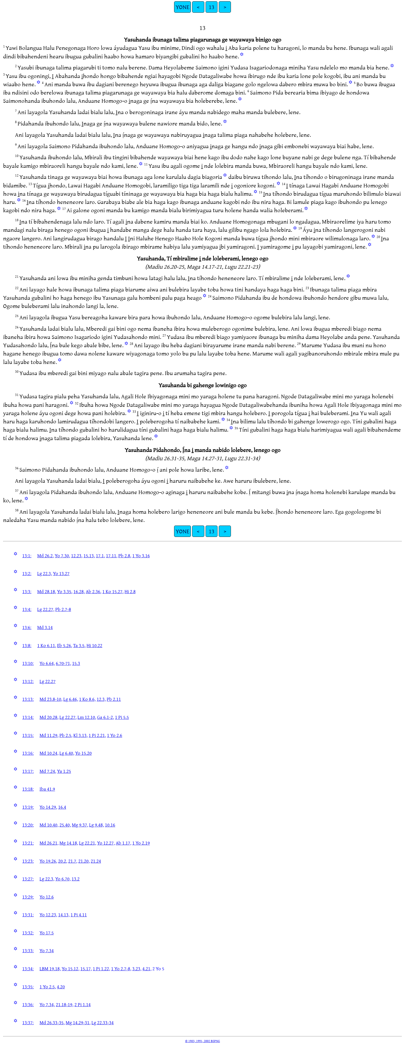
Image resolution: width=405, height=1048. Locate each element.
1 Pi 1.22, (101, 968)
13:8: (26, 645)
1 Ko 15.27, (112, 591)
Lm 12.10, (86, 717)
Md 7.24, (48, 771)
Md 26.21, (49, 842)
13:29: (28, 896)
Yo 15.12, (70, 968)
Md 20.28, (49, 717)
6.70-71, (63, 663)
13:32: (28, 932)
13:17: (28, 771)
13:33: (28, 950)
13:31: (28, 914)
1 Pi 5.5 (122, 717)
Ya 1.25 (64, 771)
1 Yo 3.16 (141, 555)
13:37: (28, 1022)
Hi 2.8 (130, 591)
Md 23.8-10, (51, 699)
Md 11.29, (49, 735)
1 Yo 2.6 (114, 735)
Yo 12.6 (47, 896)
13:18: (28, 788)
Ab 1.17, (123, 842)
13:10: (28, 663)
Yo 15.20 (83, 753)
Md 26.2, (45, 555)
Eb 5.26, (64, 645)
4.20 (61, 986)
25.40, (65, 824)
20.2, (62, 860)
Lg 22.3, (44, 573)
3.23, (136, 968)
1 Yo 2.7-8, (121, 968)
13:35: (28, 986)
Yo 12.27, (106, 842)
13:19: (28, 807)
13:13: (28, 699)
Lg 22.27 (48, 681)
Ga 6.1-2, (105, 717)
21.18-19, (64, 1004)
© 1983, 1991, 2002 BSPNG (202, 1040)
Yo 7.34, (47, 1004)
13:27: (28, 878)
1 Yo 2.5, (48, 986)
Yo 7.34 (47, 950)
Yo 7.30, (62, 555)
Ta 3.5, (79, 645)
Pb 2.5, (65, 735)
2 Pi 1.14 (82, 1004)
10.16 (110, 824)
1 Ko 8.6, (87, 699)
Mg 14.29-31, (78, 1022)
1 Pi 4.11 (79, 914)
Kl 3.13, (80, 735)
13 (211, 7)
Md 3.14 (45, 627)
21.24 (96, 860)
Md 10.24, (49, 753)
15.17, (86, 968)
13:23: (28, 860)
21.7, (72, 860)
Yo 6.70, (63, 878)
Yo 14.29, (48, 807)
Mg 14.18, (68, 842)
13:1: (26, 555)
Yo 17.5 (47, 932)
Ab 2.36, (93, 591)
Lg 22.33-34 (102, 1022)
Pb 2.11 (114, 699)
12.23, (76, 555)
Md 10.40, (49, 824)
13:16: (28, 753)
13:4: (26, 609)
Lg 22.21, (87, 842)
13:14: (28, 717)
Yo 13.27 (61, 573)
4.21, (146, 968)
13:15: (28, 735)
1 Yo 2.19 (141, 842)
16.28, (79, 591)
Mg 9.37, (80, 824)
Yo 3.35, (64, 591)
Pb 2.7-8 (63, 609)
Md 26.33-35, (52, 1022)
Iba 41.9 (47, 788)
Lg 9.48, (96, 824)
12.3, (101, 699)
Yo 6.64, (47, 663)
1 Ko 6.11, (46, 645)
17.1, (100, 555)
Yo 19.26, (48, 860)
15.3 (76, 663)
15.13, (89, 555)
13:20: (28, 824)
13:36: (28, 1004)
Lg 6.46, (70, 699)
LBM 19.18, (50, 968)
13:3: (26, 591)
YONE (182, 7)
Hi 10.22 (94, 645)
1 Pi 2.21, (97, 735)
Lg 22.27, (45, 609)
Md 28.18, (46, 591)
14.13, (63, 914)
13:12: (28, 681)
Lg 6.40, (66, 753)
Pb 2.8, (124, 555)
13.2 (76, 878)
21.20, (84, 860)
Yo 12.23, (48, 914)
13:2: (26, 573)
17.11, (111, 555)
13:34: (28, 968)
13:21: (28, 842)
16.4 (62, 807)
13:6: (26, 627)
